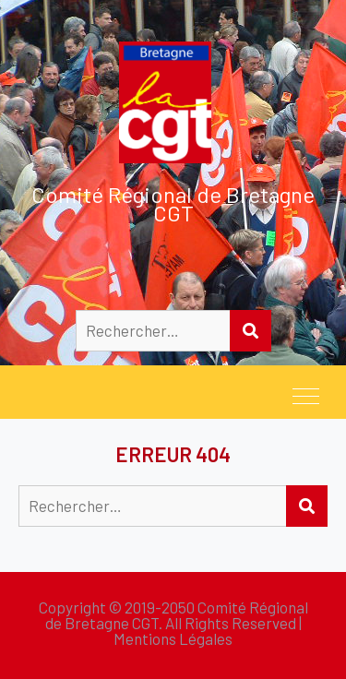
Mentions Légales (173, 638)
